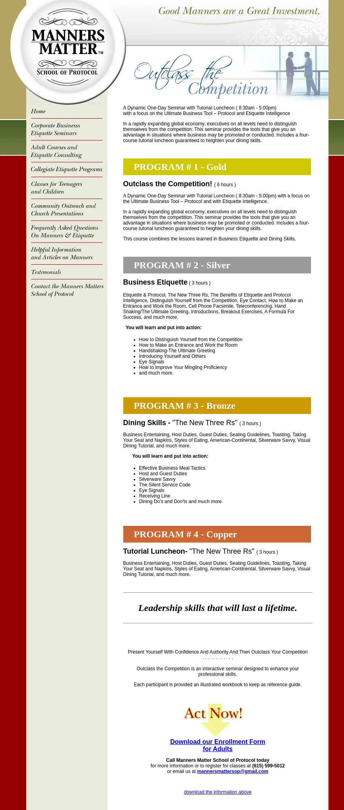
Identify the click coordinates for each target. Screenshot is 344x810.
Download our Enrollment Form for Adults (217, 745)
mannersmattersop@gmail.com (232, 771)
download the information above (217, 792)
